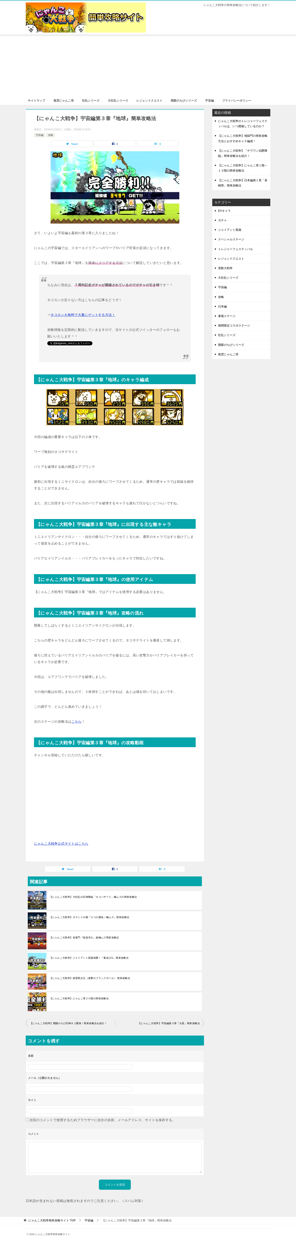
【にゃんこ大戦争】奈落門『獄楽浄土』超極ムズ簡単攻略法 (84, 937)
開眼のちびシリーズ (184, 100)
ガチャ (222, 220)
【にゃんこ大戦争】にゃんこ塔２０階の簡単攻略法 (79, 998)
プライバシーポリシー (236, 100)
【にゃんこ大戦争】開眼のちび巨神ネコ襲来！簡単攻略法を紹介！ (68, 1023)
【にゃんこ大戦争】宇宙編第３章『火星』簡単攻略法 (169, 1023)
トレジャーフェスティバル (235, 249)
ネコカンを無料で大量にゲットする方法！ (83, 315)
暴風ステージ (226, 316)
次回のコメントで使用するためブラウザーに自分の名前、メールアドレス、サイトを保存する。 (102, 1120)
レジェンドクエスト (149, 100)
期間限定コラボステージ (234, 325)
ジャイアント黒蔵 (229, 229)
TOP (52, 1220)
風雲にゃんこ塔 (63, 100)
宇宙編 (209, 100)
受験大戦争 (225, 268)
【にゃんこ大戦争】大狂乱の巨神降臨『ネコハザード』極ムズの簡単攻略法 (93, 896)
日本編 (222, 306)
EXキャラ (224, 210)
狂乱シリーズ (90, 100)
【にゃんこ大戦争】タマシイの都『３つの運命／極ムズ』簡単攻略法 (89, 917)
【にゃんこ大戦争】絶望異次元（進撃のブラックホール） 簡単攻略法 (90, 978)
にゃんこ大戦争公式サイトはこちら (61, 843)
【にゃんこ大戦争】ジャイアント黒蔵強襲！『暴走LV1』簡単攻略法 (89, 957)
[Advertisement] (148, 65)
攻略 (50, 135)
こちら (76, 721)
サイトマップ (36, 100)
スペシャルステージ (231, 239)
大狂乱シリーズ (118, 100)
